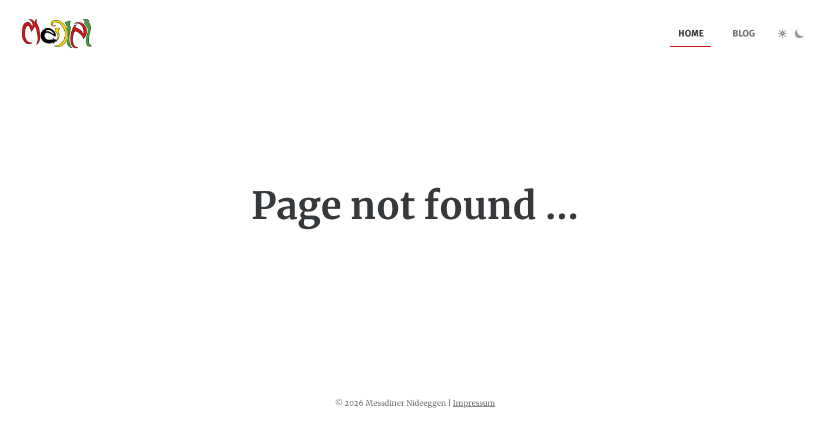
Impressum (474, 403)
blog (743, 33)
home (691, 33)
